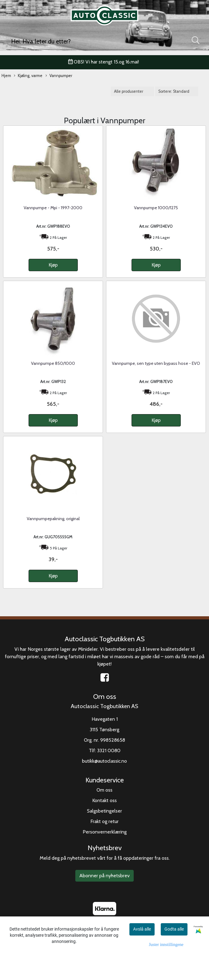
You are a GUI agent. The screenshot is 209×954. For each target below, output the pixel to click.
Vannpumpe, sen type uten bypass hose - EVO (156, 363)
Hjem (6, 75)
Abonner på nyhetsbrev (104, 876)
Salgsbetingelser (104, 811)
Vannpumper (58, 76)
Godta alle (174, 929)
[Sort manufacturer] (132, 91)
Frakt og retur (104, 821)
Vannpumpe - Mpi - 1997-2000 (53, 207)
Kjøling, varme (28, 76)
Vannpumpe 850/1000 (53, 363)
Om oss (104, 790)
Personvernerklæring (105, 832)
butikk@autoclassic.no (104, 761)
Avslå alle (142, 929)
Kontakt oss (104, 800)
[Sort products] (176, 91)
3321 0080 (108, 750)
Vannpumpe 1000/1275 (156, 207)
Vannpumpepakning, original (53, 518)
